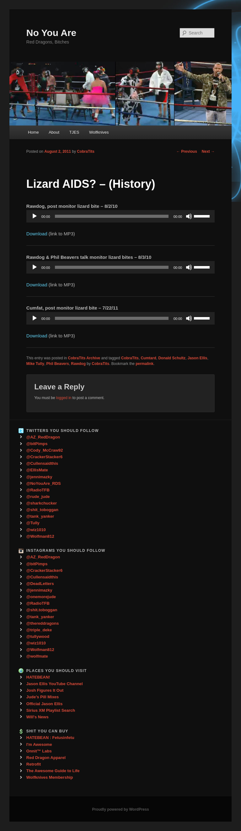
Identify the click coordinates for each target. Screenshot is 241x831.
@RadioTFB (38, 490)
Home (33, 132)
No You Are (51, 33)
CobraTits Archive (84, 358)
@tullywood (37, 636)
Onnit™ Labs (39, 751)
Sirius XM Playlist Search (50, 710)
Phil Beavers (57, 364)
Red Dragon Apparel (46, 757)
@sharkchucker (41, 503)
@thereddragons (42, 623)
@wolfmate (37, 656)
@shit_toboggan (42, 509)
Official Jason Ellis (44, 703)
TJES (74, 132)
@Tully (33, 523)
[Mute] (189, 216)
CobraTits (85, 151)
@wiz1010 (36, 529)
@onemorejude (41, 596)
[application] (120, 216)
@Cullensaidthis (42, 463)
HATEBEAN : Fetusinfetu (50, 737)
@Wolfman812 (40, 536)
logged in (64, 398)
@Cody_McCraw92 (44, 450)
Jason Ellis (197, 358)
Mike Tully (35, 364)
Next (208, 151)
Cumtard (148, 358)
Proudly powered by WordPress (120, 809)
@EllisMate (37, 470)
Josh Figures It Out (44, 690)
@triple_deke (39, 630)
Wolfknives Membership (49, 777)
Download (36, 233)
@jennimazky (39, 476)
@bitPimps (37, 443)
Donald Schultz (171, 358)
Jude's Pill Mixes (42, 697)
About (54, 132)
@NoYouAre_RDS (43, 483)
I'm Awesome (39, 744)
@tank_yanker (40, 516)
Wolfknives (99, 132)
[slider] (111, 216)
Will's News (37, 717)
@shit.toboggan (41, 610)
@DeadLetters (40, 583)
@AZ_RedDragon (43, 437)
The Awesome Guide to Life (53, 770)
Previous (186, 151)
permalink (144, 364)
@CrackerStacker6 (44, 456)
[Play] (34, 216)
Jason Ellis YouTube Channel (54, 683)
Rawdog (78, 364)
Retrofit (33, 764)
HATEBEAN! (38, 677)
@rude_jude (38, 496)
